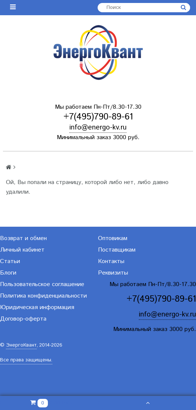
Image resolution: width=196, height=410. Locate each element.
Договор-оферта (23, 319)
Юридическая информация (37, 307)
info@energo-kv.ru (98, 127)
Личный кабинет (22, 250)
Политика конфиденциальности (43, 296)
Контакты (111, 261)
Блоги (8, 273)
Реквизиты (113, 273)
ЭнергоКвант (21, 345)
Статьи (10, 261)
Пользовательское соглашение (42, 284)
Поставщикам (116, 250)
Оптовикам (112, 238)
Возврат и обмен (23, 238)
